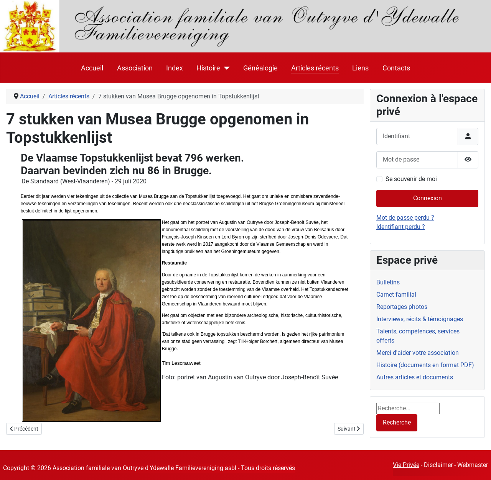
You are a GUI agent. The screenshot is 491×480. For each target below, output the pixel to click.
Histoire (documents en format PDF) (425, 365)
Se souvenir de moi (411, 179)
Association (135, 68)
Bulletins (388, 282)
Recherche (397, 422)
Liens (360, 68)
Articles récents (315, 68)
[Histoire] (225, 68)
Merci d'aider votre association (417, 352)
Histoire (208, 68)
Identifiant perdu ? (400, 226)
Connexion (427, 198)
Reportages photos (401, 306)
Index (174, 68)
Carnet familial (396, 294)
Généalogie (260, 68)
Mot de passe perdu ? (405, 217)
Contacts (396, 68)
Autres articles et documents (414, 377)
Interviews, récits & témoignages (419, 319)
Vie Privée (406, 465)
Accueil (92, 68)
